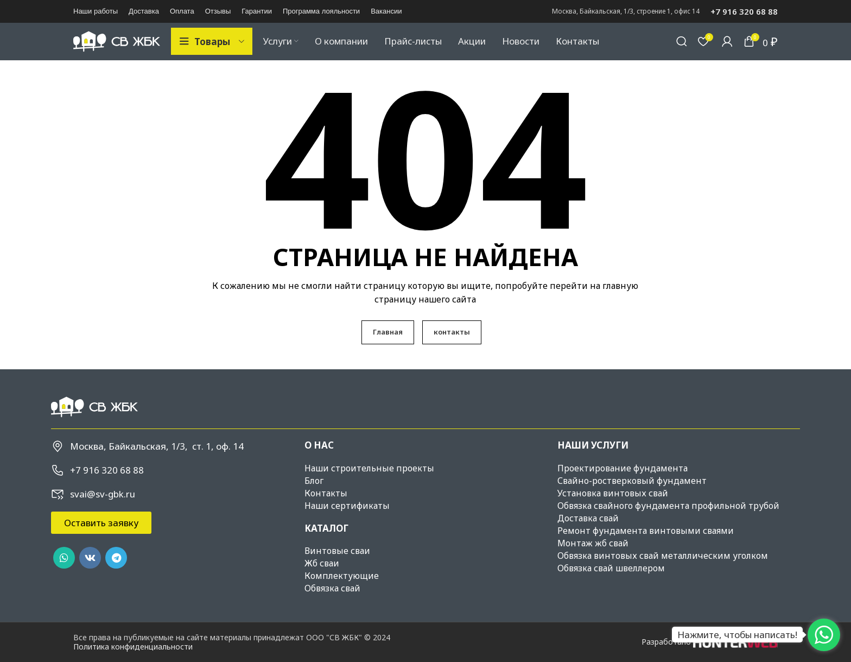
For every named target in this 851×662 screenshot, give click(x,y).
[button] (101, 542)
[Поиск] (682, 51)
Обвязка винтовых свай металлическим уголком (662, 575)
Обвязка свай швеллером (611, 587)
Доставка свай (588, 537)
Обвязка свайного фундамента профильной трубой (668, 525)
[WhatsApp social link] (64, 577)
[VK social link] (90, 577)
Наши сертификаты (347, 525)
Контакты (325, 512)
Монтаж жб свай (592, 562)
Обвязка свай (332, 607)
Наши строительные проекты (369, 487)
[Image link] (94, 425)
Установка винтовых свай (612, 512)
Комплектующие (341, 595)
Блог (313, 500)
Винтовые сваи (337, 570)
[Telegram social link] (116, 577)
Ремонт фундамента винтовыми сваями (645, 550)
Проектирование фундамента (622, 487)
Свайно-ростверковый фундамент (632, 500)
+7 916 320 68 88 (744, 11)
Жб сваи (321, 582)
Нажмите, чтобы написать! (737, 634)
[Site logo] (116, 50)
